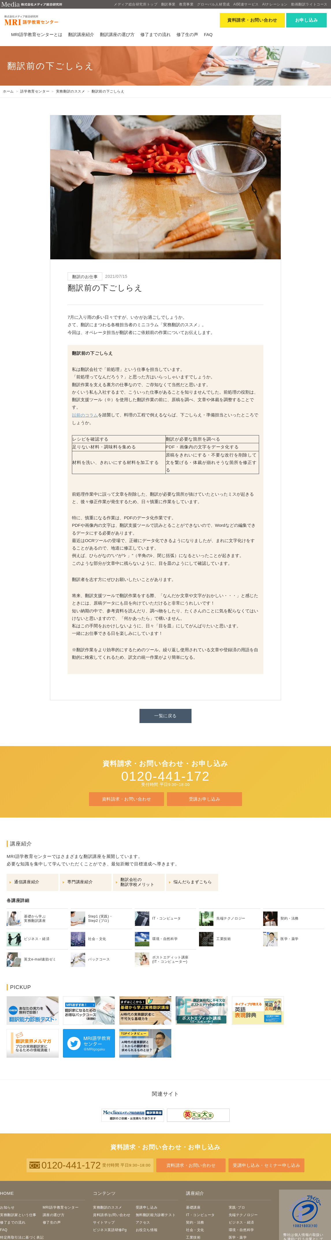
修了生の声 (187, 34)
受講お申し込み (204, 799)
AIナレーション (275, 4)
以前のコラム (85, 415)
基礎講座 (193, 1207)
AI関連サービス (246, 4)
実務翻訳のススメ (107, 1207)
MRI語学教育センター (61, 1207)
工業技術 (193, 1237)
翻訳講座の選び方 (117, 34)
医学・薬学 (238, 1237)
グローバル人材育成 (213, 4)
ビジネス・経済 (241, 1222)
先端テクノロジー (243, 1215)
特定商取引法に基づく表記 (22, 1237)
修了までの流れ (155, 34)
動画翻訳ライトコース (309, 4)
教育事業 (186, 4)
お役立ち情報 (147, 1230)
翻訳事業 (168, 4)
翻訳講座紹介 (81, 34)
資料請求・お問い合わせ (126, 799)
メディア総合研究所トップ (135, 4)
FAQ (208, 34)
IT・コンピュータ (200, 1215)
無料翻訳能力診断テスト (156, 1215)
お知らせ (7, 1207)
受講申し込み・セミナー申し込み (267, 1165)
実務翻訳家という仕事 (18, 1215)
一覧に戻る (165, 715)
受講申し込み (147, 1207)
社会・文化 (195, 1230)
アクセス (143, 1222)
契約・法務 (195, 1222)
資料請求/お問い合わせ (112, 1215)
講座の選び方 (54, 1215)
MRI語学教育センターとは (36, 34)
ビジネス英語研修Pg (110, 1230)
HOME (7, 1193)
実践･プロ (237, 1207)
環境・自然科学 (241, 1230)
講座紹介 (195, 1193)
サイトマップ (104, 1222)
